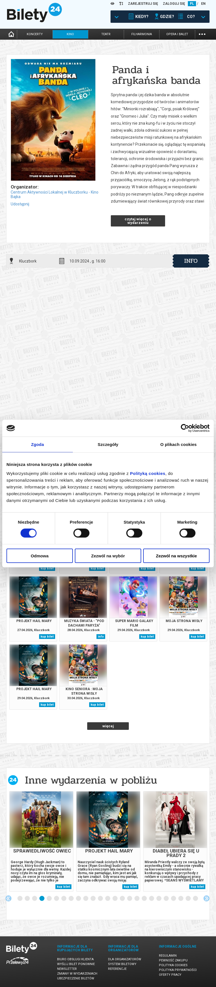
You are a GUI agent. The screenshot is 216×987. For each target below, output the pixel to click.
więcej (108, 726)
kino (70, 34)
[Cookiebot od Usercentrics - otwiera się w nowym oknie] (185, 428)
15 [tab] (122, 898)
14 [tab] (115, 898)
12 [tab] (101, 898)
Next (206, 898)
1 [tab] (20, 898)
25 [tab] (196, 898)
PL (192, 4)
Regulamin (168, 955)
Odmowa (39, 555)
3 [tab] (35, 898)
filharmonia (141, 34)
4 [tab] (42, 898)
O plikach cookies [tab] (178, 444)
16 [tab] (130, 898)
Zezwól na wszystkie (176, 555)
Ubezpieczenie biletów (75, 978)
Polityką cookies (147, 473)
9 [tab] (79, 898)
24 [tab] (188, 898)
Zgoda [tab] (37, 444)
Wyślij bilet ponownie (76, 964)
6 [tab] (57, 898)
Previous (8, 898)
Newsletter (67, 969)
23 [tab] (181, 898)
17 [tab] (137, 898)
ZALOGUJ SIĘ (174, 4)
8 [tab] (71, 898)
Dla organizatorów (124, 959)
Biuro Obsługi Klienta (75, 959)
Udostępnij (20, 204)
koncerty (35, 34)
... (202, 33)
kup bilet (47, 568)
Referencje (117, 969)
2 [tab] (27, 898)
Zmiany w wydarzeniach (77, 973)
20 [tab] (159, 898)
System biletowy (122, 964)
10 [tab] (86, 898)
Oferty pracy (170, 975)
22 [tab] (174, 898)
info (191, 261)
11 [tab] (93, 898)
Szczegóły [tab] (108, 444)
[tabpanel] (41, 841)
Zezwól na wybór (108, 555)
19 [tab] (152, 898)
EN (203, 4)
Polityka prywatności (178, 970)
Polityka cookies (173, 965)
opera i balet (177, 34)
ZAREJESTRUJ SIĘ (143, 4)
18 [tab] (144, 898)
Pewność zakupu (173, 960)
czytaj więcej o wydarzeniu (138, 221)
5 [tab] (49, 898)
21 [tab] (166, 898)
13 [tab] (108, 898)
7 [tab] (64, 898)
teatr (106, 34)
